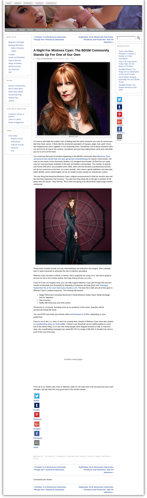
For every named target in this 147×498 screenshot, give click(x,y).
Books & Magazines (16, 122)
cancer (51, 456)
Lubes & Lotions (14, 119)
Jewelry (11, 101)
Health (83, 456)
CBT (10, 72)
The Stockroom (44, 59)
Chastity (11, 55)
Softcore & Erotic (17, 145)
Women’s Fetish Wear (16, 86)
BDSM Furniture (14, 66)
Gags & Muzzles (14, 60)
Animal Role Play (15, 95)
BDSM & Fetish (17, 139)
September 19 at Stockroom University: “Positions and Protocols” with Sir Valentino (96, 39)
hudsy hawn (94, 456)
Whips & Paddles (15, 63)
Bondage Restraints (16, 45)
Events (39, 456)
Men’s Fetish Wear (15, 89)
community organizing (67, 456)
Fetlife (86, 314)
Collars (13, 51)
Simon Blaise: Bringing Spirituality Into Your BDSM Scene (129, 79)
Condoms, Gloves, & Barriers (16, 115)
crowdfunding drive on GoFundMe (50, 324)
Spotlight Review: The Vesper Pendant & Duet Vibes (128, 87)
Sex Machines (13, 69)
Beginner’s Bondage (16, 42)
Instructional (15, 142)
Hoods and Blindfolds (16, 57)
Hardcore (14, 148)
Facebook (76, 314)
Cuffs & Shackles (17, 48)
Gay (12, 151)
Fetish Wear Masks (15, 92)
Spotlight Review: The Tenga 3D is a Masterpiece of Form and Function (129, 71)
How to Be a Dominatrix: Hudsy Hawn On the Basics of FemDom (128, 64)
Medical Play (13, 98)
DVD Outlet (12, 136)
